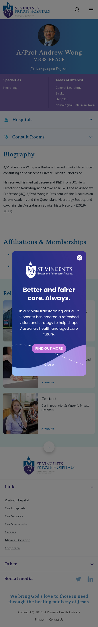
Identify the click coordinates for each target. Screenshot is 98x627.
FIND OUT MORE (49, 348)
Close (49, 364)
